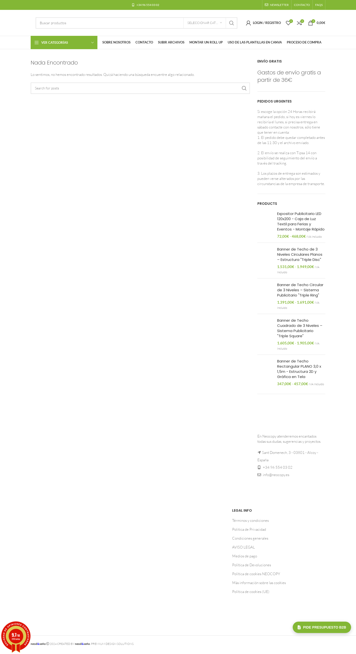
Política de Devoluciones (251, 565)
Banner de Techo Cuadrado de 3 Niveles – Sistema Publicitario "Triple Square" (299, 328)
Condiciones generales (250, 538)
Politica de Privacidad (249, 529)
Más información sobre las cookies (259, 582)
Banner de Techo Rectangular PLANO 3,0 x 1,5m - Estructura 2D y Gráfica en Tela (299, 369)
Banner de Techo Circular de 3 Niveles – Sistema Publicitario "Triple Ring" (300, 290)
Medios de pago (244, 556)
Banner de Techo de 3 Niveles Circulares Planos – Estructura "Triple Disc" (299, 254)
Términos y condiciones (250, 520)
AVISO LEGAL (243, 547)
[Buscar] (136, 23)
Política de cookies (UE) (250, 591)
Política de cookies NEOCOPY (256, 573)
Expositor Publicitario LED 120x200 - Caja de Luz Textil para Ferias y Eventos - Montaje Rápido (301, 221)
